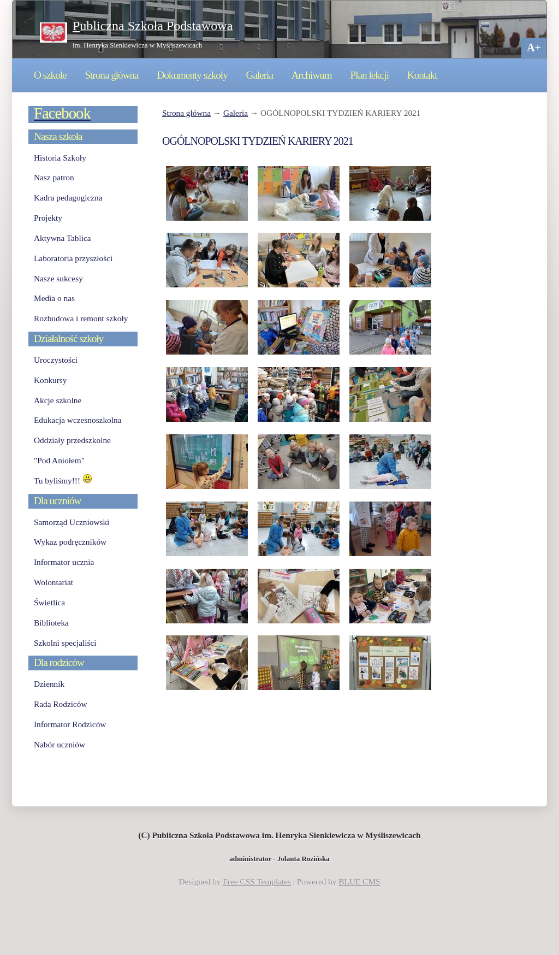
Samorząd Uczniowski (71, 522)
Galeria (259, 75)
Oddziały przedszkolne (72, 440)
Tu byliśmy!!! (63, 480)
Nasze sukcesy (58, 278)
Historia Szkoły (60, 157)
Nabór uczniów (59, 744)
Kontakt (422, 75)
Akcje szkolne (57, 400)
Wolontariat (53, 582)
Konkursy (50, 380)
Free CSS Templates (257, 881)
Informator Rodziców (70, 724)
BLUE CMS (359, 881)
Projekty (48, 217)
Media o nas (54, 298)
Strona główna (111, 75)
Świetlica (49, 602)
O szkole (50, 75)
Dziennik (49, 683)
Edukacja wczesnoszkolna (77, 420)
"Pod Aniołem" (59, 460)
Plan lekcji (369, 75)
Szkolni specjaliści (65, 642)
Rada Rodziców (60, 704)
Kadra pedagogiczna (68, 197)
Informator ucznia (64, 562)
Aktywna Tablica (62, 238)
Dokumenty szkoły (192, 75)
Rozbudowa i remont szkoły (81, 318)
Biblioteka (51, 622)
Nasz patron (54, 177)
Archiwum (312, 75)
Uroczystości (56, 359)
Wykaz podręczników (70, 541)
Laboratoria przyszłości (73, 258)
